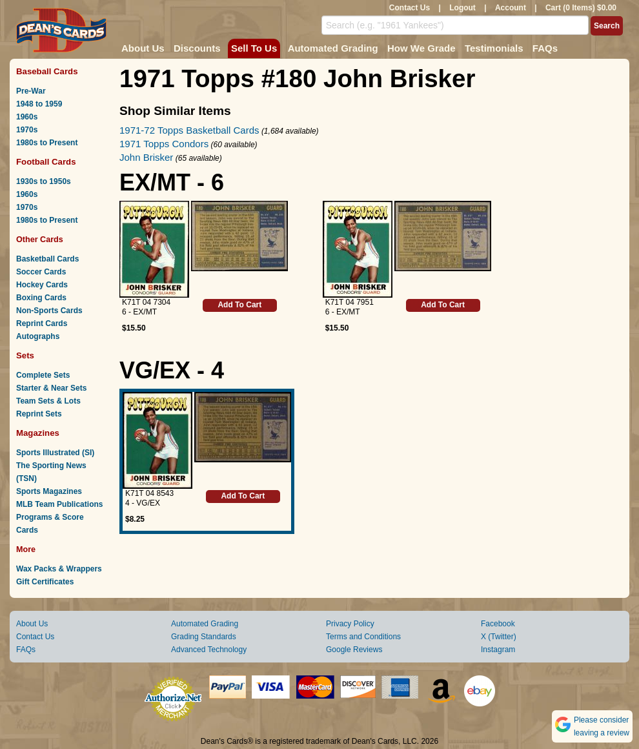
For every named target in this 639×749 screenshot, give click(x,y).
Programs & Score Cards (50, 524)
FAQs (545, 48)
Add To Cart (239, 304)
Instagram (498, 649)
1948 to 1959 (39, 103)
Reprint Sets (39, 413)
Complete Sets (43, 375)
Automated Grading (333, 48)
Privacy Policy (350, 623)
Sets (25, 355)
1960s (26, 116)
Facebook (498, 623)
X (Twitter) (498, 636)
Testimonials (494, 48)
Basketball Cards (47, 258)
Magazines (37, 433)
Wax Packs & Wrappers (59, 568)
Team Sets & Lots (48, 400)
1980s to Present (46, 142)
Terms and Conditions (363, 636)
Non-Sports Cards (49, 310)
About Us (143, 48)
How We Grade (421, 48)
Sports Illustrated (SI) (55, 452)
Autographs (37, 336)
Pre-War (31, 91)
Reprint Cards (41, 323)
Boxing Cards (41, 297)
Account (510, 7)
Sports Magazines (49, 491)
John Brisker (146, 157)
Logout (462, 7)
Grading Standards (203, 636)
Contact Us (409, 7)
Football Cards (46, 162)
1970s (26, 129)
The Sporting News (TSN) (51, 472)
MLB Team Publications (59, 504)
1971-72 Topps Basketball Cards (189, 130)
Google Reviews (354, 649)
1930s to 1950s (43, 181)
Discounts (197, 48)
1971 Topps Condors (163, 143)
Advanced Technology (209, 649)
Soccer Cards (41, 271)
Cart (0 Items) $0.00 (580, 7)
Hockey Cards (42, 284)
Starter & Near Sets (51, 388)
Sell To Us (254, 48)
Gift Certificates (45, 581)
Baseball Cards (47, 71)
